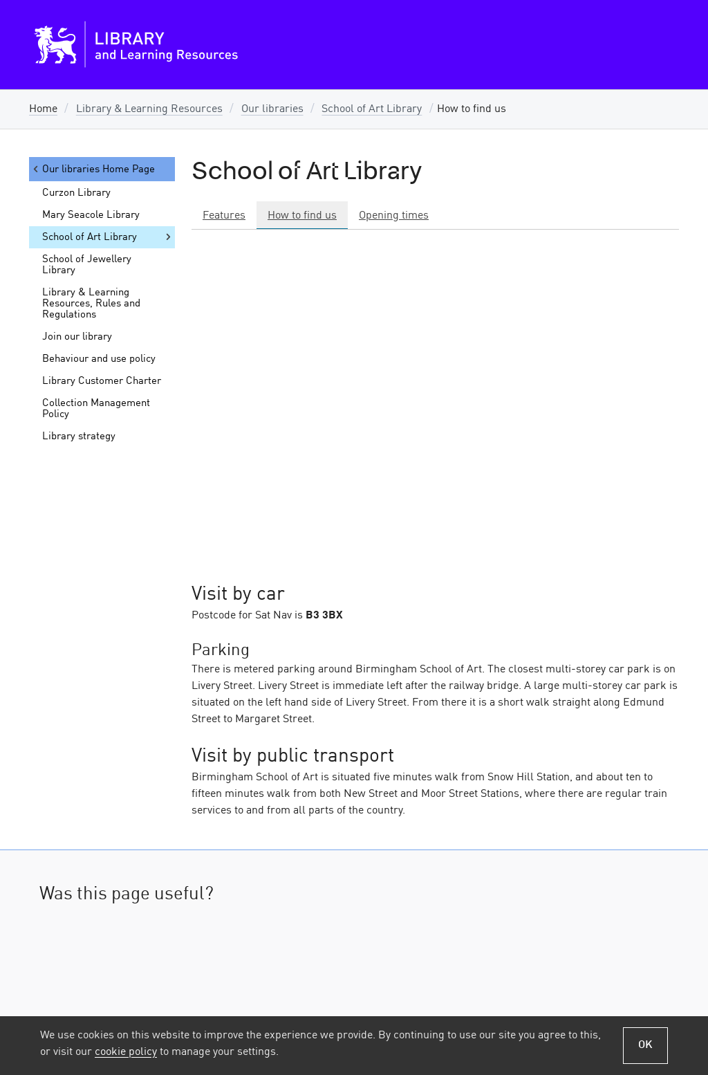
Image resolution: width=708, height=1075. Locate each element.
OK (645, 1045)
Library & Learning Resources (149, 109)
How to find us (302, 215)
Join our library (77, 336)
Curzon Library (76, 193)
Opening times (394, 215)
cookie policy (126, 1052)
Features (224, 215)
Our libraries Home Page (93, 169)
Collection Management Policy (96, 409)
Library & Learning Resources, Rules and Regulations (91, 303)
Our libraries (272, 109)
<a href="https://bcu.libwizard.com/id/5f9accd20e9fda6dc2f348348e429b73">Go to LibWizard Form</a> (354, 984)
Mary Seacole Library (91, 215)
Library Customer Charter (101, 381)
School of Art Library (372, 109)
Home (43, 109)
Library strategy (78, 436)
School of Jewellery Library (86, 265)
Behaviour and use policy (99, 359)
